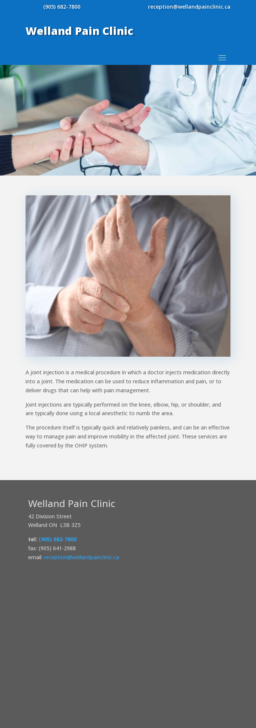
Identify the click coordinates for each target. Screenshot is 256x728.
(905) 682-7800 (61, 6)
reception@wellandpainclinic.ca (189, 6)
